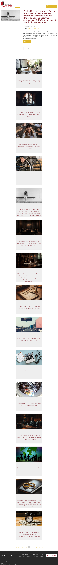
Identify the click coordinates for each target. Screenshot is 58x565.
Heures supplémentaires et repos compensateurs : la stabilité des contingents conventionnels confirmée (29, 534)
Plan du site (35, 561)
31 (36, 547)
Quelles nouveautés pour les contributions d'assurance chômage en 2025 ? (29, 469)
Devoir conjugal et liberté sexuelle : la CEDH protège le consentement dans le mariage (29, 114)
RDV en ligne (52, 6)
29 (31, 547)
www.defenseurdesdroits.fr (35, 28)
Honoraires (36, 6)
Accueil (17, 6)
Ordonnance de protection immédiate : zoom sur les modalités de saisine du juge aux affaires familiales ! (29, 437)
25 (22, 547)
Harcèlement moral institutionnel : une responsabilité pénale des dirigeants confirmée (29, 146)
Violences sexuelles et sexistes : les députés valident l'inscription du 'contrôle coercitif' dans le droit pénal (29, 243)
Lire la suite (27, 41)
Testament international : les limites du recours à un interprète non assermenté (29, 307)
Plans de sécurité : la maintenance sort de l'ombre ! (29, 372)
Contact (43, 6)
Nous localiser (52, 555)
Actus (29, 6)
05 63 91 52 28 (39, 554)
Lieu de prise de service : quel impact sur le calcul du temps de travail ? (29, 339)
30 (33, 547)
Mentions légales (42, 561)
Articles (49, 561)
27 (26, 547)
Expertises (23, 6)
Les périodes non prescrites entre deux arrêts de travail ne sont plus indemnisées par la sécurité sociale (29, 82)
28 (29, 547)
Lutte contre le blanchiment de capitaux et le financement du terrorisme (29, 404)
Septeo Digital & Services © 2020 (8, 564)
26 (24, 547)
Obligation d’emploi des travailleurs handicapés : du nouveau (29, 178)
